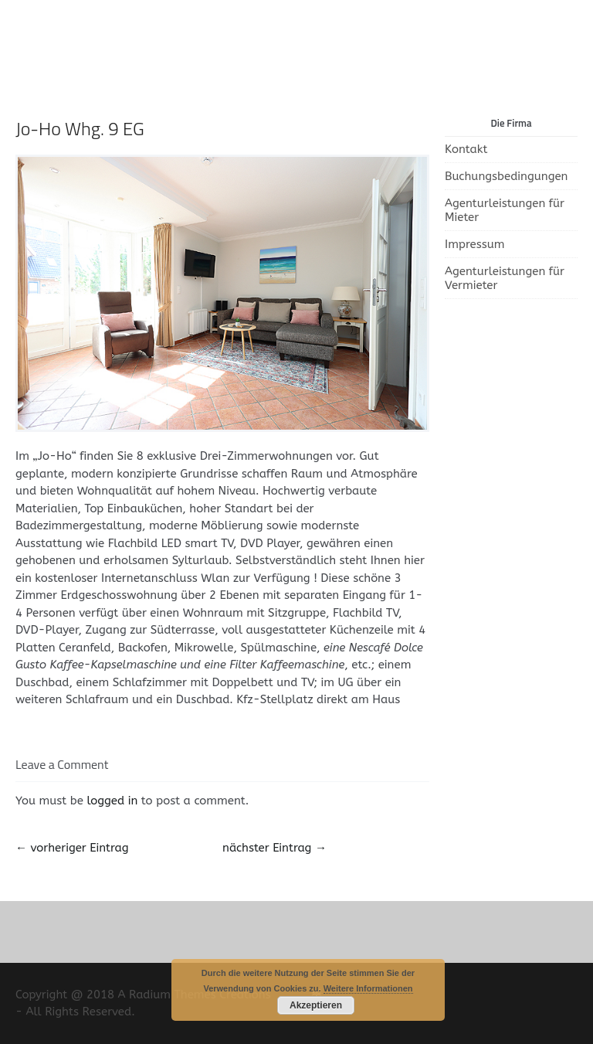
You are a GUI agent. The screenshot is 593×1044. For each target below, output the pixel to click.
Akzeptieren (316, 1005)
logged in (111, 801)
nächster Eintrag (274, 848)
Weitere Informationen (368, 988)
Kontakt (466, 149)
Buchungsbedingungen (506, 176)
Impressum (475, 244)
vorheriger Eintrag (71, 848)
